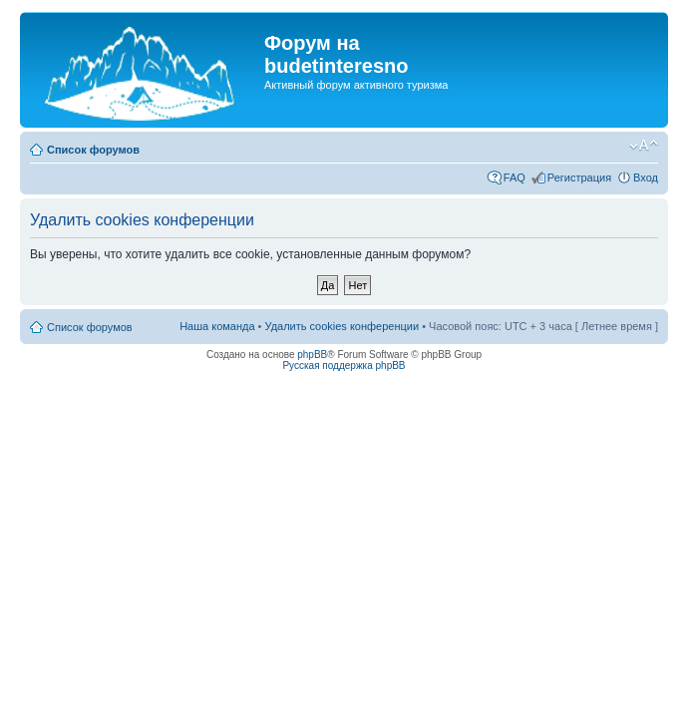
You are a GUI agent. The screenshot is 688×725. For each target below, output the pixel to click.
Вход (645, 177)
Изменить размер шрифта (643, 146)
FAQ (514, 177)
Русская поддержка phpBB (343, 365)
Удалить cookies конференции (342, 326)
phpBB (312, 354)
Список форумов (93, 150)
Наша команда (216, 326)
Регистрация (579, 177)
